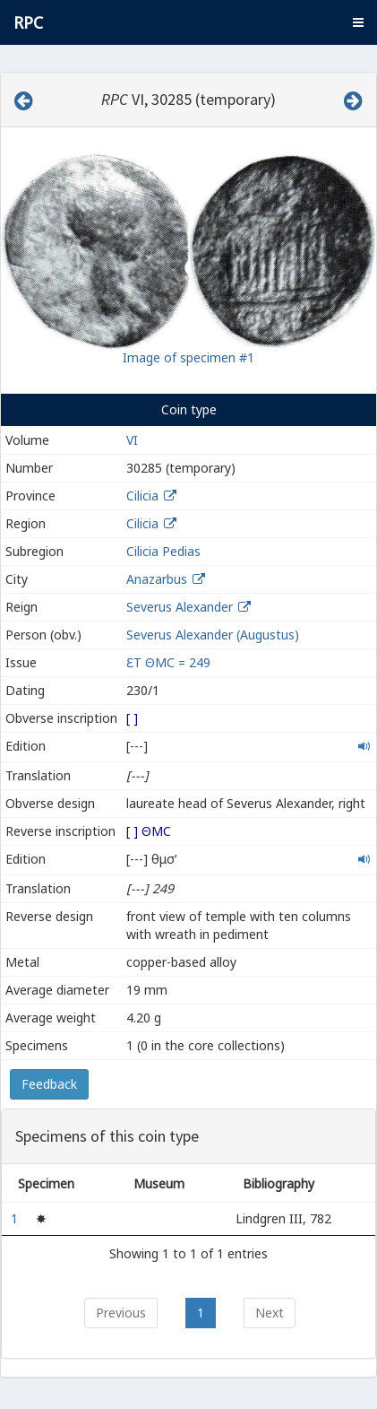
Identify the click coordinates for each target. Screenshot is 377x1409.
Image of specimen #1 (188, 357)
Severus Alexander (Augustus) (212, 634)
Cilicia (142, 495)
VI (132, 439)
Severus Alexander (179, 606)
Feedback (49, 1083)
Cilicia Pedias (163, 551)
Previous (121, 1312)
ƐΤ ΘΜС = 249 (168, 662)
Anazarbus (156, 578)
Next (269, 1312)
